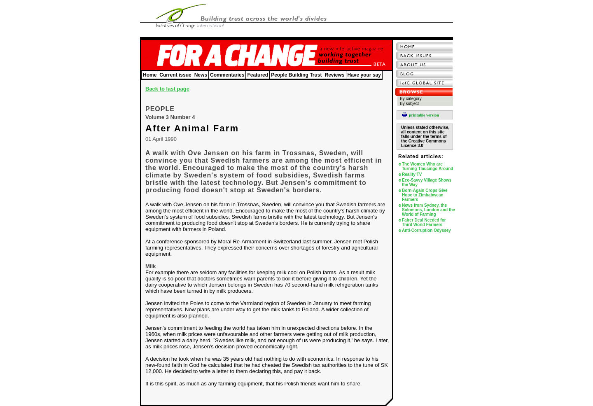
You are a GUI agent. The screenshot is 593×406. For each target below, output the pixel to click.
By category (411, 98)
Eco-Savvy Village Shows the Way (426, 182)
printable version (420, 115)
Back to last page (167, 89)
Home (149, 75)
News (200, 75)
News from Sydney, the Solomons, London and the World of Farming (428, 210)
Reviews (334, 75)
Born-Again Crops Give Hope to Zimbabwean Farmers (425, 195)
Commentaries (227, 75)
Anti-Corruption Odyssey (426, 230)
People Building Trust (296, 75)
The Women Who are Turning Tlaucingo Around (427, 166)
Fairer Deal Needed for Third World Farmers (424, 222)
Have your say (364, 75)
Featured (257, 75)
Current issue (175, 75)
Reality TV (412, 174)
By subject (409, 103)
